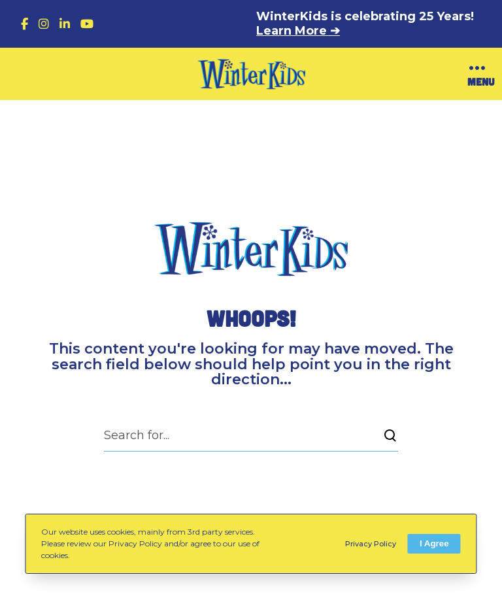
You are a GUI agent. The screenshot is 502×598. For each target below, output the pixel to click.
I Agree (434, 543)
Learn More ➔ (298, 31)
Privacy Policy (370, 543)
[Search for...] (251, 435)
